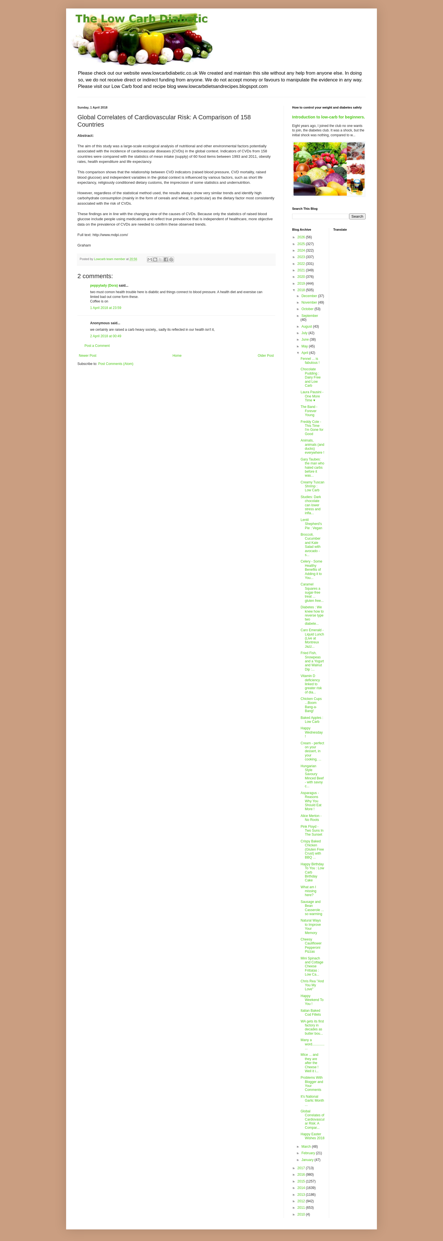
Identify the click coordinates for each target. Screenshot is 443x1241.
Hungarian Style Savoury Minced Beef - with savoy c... (312, 776)
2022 (301, 264)
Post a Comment (97, 346)
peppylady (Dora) (104, 285)
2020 (301, 277)
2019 (301, 284)
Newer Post (87, 356)
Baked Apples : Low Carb (312, 720)
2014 (301, 1188)
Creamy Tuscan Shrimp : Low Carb (312, 486)
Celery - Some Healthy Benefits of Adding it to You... (311, 569)
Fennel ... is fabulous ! (310, 361)
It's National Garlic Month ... (312, 1101)
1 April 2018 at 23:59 (105, 308)
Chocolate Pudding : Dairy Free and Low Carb (311, 377)
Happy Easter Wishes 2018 (312, 1136)
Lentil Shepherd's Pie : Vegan (311, 524)
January (307, 1160)
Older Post (266, 356)
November (309, 302)
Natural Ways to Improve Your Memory (311, 926)
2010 (301, 1214)
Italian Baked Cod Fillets (311, 1013)
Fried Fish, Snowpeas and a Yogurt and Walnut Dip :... (312, 661)
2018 (301, 290)
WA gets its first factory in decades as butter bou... (312, 1027)
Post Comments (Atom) (115, 364)
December (309, 296)
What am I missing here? (308, 891)
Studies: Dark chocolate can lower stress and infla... (311, 505)
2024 (301, 250)
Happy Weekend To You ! (312, 1000)
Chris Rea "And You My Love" (312, 985)
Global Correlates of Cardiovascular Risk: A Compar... (312, 1119)
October (307, 309)
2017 (301, 1168)
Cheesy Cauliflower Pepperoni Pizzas (311, 945)
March (306, 1147)
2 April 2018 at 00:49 (105, 336)
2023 (301, 257)
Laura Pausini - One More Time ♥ (312, 396)
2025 (301, 244)
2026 (301, 237)
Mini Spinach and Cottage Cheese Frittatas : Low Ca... (312, 966)
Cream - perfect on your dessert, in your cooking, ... (312, 751)
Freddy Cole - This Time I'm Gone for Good (312, 428)
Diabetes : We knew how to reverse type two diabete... (312, 615)
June (305, 339)
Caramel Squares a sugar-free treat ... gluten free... (312, 592)
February (308, 1153)
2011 (301, 1208)
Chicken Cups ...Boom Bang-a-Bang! (311, 705)
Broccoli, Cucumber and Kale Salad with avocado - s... (310, 545)
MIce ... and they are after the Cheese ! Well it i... (309, 1063)
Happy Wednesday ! (312, 732)
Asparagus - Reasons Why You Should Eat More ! (311, 801)
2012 (301, 1201)
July (305, 333)
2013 (301, 1195)
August (307, 326)
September (309, 316)
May (305, 346)
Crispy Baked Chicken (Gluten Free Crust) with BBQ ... (312, 849)
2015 (301, 1181)
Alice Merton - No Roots (311, 818)
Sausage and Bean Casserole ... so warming (312, 908)
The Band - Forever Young (309, 411)
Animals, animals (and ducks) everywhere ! (312, 446)
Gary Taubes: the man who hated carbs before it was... (312, 467)
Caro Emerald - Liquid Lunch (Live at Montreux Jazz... (312, 638)
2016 (301, 1175)
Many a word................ (312, 1044)
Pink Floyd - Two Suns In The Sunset (312, 831)
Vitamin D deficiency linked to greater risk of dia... (311, 684)
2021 (301, 270)
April (305, 353)
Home (177, 356)
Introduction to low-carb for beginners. (328, 117)
